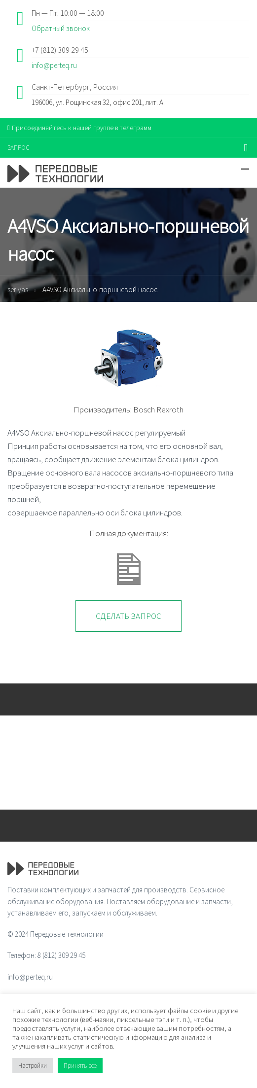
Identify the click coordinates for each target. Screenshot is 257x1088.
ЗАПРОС (18, 147)
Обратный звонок (61, 28)
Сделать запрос (128, 616)
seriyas (17, 289)
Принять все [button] (80, 1065)
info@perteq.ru (54, 65)
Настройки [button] (32, 1065)
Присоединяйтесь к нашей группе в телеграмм (79, 127)
